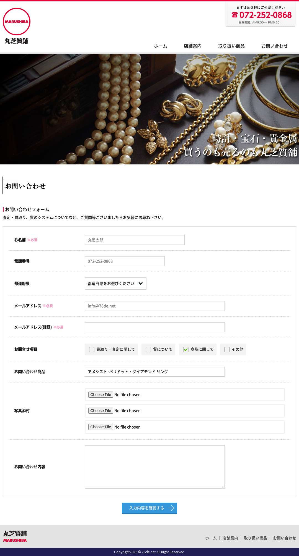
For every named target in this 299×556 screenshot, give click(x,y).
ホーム (160, 46)
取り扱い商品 (231, 46)
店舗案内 (193, 46)
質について (162, 349)
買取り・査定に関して (115, 349)
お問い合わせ (274, 46)
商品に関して (202, 349)
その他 (237, 349)
